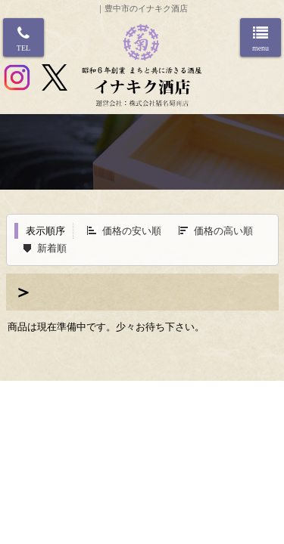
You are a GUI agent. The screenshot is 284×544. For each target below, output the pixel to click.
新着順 (52, 248)
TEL (23, 48)
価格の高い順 (223, 230)
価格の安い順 (131, 230)
